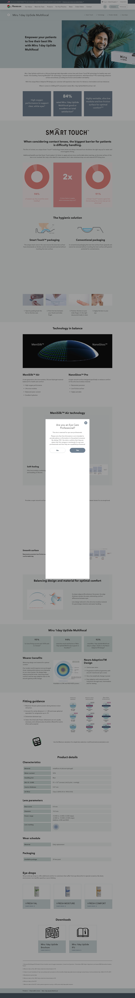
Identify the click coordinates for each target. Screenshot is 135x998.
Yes (77, 450)
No (57, 450)
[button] (85, 422)
